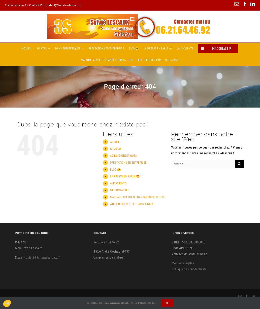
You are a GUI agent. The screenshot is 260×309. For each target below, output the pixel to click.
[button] (7, 303)
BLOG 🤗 (115, 169)
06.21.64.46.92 (34, 5)
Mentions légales (183, 263)
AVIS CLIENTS (118, 183)
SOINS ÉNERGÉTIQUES (123, 155)
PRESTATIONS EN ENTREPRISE (128, 162)
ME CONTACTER (119, 190)
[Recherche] (239, 164)
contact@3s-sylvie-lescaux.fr (63, 5)
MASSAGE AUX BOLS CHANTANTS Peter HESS (137, 197)
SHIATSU (115, 149)
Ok (167, 303)
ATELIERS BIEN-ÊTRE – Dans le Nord (131, 204)
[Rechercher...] (203, 164)
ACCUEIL (115, 142)
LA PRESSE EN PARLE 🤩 (125, 176)
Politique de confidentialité (189, 269)
